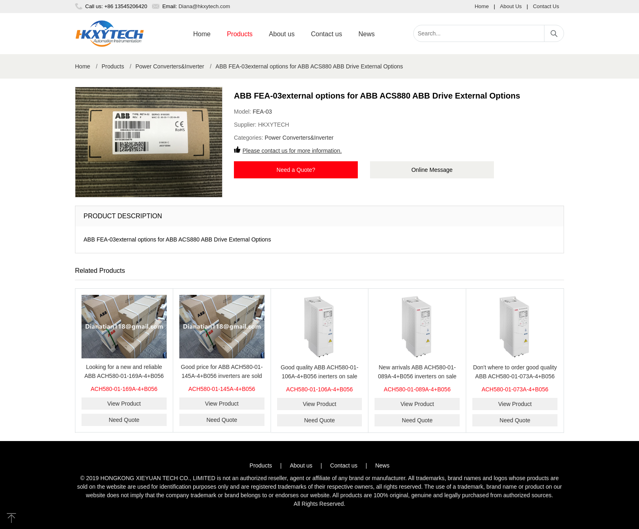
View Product (124, 403)
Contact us (326, 34)
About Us (511, 6)
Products (240, 34)
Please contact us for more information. (292, 150)
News (366, 34)
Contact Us (546, 6)
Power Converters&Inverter (169, 66)
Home (482, 6)
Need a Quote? (296, 170)
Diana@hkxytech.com (204, 6)
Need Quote (124, 420)
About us (282, 34)
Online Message (431, 170)
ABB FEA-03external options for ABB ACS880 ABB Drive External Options (309, 66)
